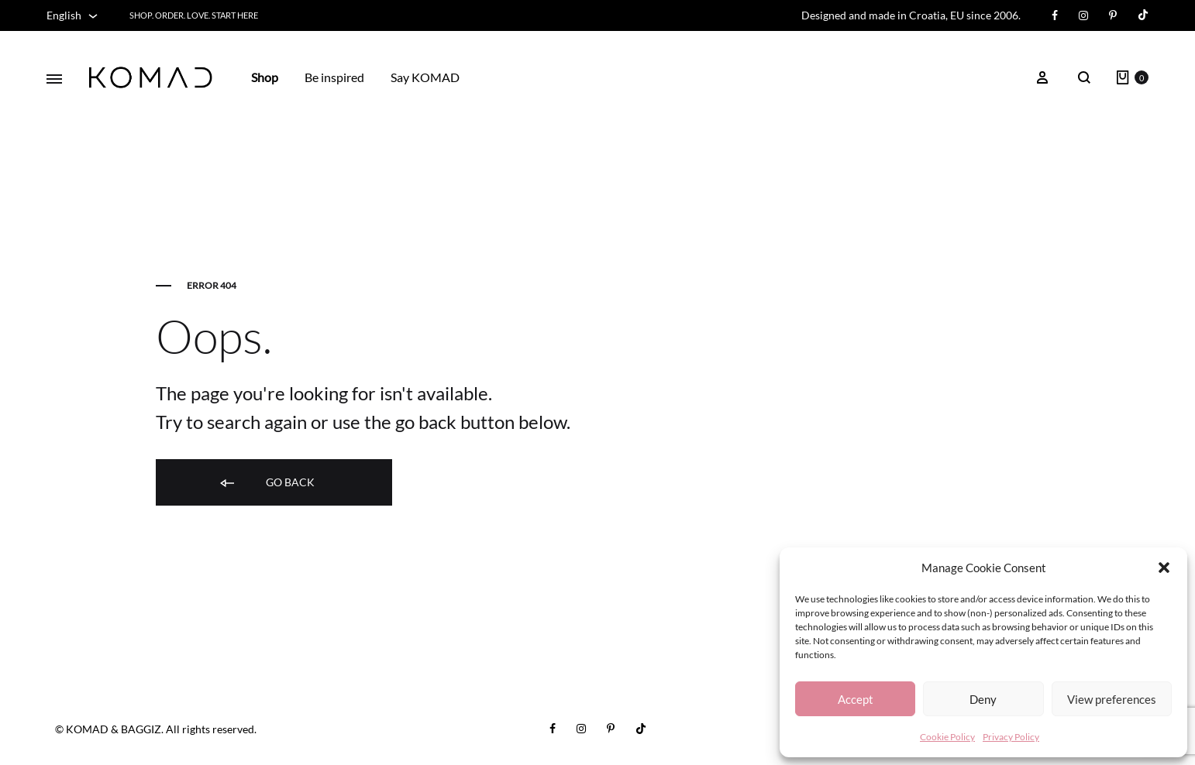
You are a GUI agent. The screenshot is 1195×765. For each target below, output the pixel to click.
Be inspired (334, 77)
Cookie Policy (947, 737)
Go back (266, 483)
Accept (855, 699)
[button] (1164, 567)
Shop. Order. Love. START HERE (193, 15)
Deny (983, 699)
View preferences (1111, 699)
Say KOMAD (425, 77)
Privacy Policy (1011, 737)
